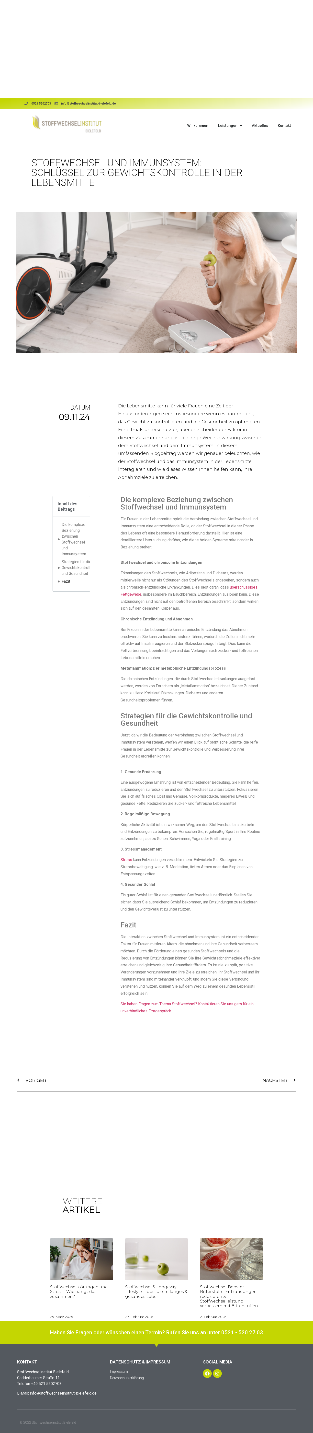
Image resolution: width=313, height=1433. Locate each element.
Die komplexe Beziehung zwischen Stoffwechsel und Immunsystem (74, 539)
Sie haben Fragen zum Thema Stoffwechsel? (159, 1004)
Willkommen (197, 125)
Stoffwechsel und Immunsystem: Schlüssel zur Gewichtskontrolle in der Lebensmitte (137, 172)
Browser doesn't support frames (156, 49)
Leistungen (230, 125)
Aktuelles (260, 125)
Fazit (66, 581)
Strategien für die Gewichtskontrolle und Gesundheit (77, 567)
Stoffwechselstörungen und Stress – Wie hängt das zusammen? (79, 1292)
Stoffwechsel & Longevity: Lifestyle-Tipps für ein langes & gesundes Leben (156, 1292)
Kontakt (284, 125)
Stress (126, 859)
